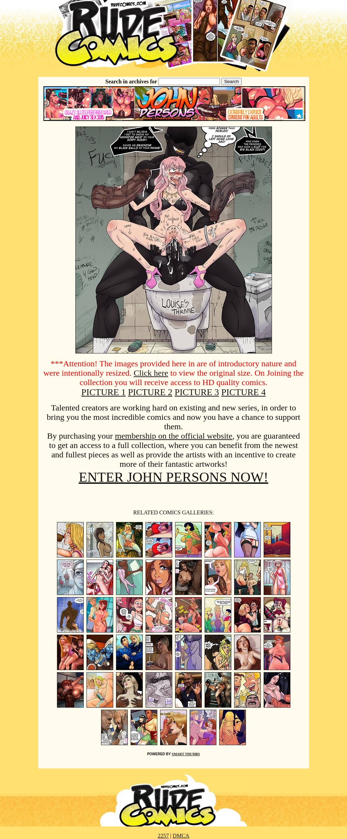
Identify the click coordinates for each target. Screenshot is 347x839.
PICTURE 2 (150, 392)
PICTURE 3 (197, 392)
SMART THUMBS (186, 754)
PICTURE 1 (103, 392)
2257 (163, 836)
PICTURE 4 (243, 392)
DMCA (181, 836)
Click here (151, 372)
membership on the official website (173, 435)
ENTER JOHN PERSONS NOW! (173, 477)
